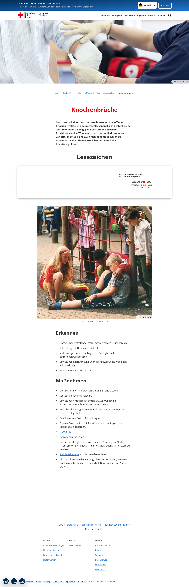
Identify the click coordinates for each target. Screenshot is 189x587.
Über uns (105, 15)
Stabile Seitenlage (69, 496)
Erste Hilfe (130, 15)
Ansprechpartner (103, 545)
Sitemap (99, 555)
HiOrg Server (75, 545)
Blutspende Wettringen (53, 545)
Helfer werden (49, 560)
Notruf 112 (65, 473)
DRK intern (100, 569)
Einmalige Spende (51, 550)
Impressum (100, 564)
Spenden (161, 15)
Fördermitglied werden (53, 555)
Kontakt (98, 550)
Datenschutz (101, 560)
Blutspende (117, 15)
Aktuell (151, 15)
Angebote (141, 15)
